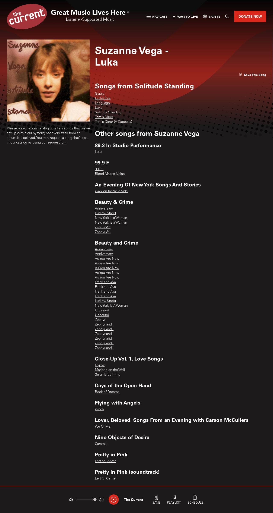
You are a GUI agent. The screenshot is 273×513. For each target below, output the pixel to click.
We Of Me (102, 426)
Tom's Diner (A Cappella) (113, 122)
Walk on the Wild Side (111, 191)
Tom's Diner (104, 117)
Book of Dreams (107, 392)
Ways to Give (185, 17)
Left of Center (105, 461)
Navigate (157, 17)
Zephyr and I (104, 324)
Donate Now (250, 16)
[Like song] (252, 74)
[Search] (227, 16)
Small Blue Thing (107, 375)
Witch (99, 409)
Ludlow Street (105, 213)
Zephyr (100, 320)
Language (102, 103)
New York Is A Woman (111, 306)
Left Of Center (105, 478)
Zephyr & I (102, 227)
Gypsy (100, 93)
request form (58, 142)
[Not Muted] (71, 500)
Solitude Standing (108, 112)
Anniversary (104, 208)
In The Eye (102, 98)
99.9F (99, 169)
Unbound (102, 310)
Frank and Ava (105, 282)
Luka (98, 108)
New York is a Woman (111, 218)
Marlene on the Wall (110, 370)
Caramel (101, 444)
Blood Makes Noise (110, 174)
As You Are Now (107, 259)
